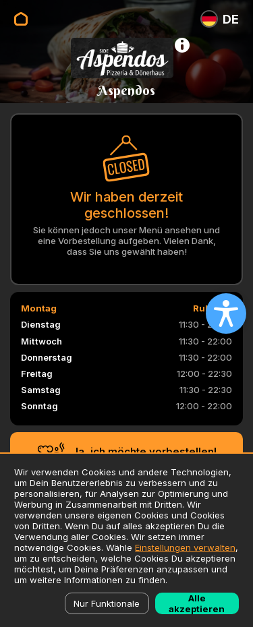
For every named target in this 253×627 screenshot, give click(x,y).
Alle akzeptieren (197, 603)
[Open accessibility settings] (226, 313)
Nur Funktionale (107, 603)
